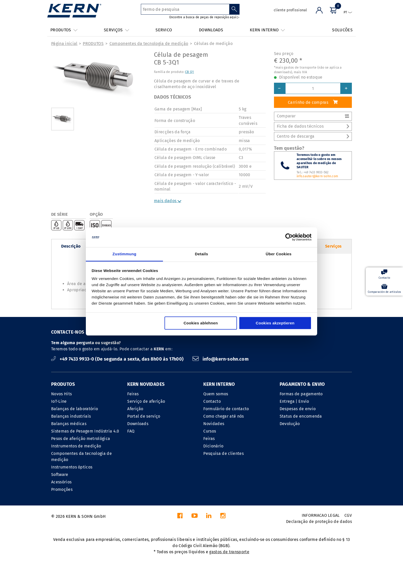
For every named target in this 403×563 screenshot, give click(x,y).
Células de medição (213, 43)
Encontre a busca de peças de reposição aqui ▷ (204, 17)
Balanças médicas (68, 423)
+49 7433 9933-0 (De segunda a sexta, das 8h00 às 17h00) (118, 359)
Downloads (137, 423)
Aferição (135, 408)
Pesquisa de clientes (223, 453)
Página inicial (64, 43)
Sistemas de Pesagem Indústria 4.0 (85, 431)
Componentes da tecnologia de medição (148, 43)
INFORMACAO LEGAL (321, 515)
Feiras (133, 393)
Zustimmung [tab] (124, 254)
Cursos (209, 431)
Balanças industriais (71, 416)
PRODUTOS (93, 43)
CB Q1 (189, 72)
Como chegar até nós (223, 416)
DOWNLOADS (211, 29)
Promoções (61, 489)
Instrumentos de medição (76, 446)
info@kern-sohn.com (221, 359)
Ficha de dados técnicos (313, 126)
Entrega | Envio (294, 401)
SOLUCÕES (342, 29)
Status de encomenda (301, 416)
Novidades (213, 423)
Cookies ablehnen (201, 323)
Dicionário (213, 446)
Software (59, 474)
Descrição (70, 246)
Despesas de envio (298, 408)
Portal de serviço (143, 416)
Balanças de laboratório (74, 408)
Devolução (290, 423)
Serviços (333, 246)
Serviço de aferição (146, 401)
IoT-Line (59, 401)
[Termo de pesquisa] (185, 9)
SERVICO (163, 29)
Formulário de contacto (226, 408)
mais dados (167, 200)
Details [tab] (201, 254)
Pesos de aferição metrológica (80, 438)
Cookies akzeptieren (275, 323)
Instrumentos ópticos (71, 467)
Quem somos (215, 393)
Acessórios (61, 482)
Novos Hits (61, 393)
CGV (348, 515)
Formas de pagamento (301, 393)
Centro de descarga (313, 136)
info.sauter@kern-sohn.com (317, 176)
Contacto (212, 401)
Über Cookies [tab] (278, 254)
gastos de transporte (229, 551)
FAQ (130, 431)
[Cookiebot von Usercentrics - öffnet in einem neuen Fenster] (289, 237)
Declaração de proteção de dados (319, 521)
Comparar (313, 116)
